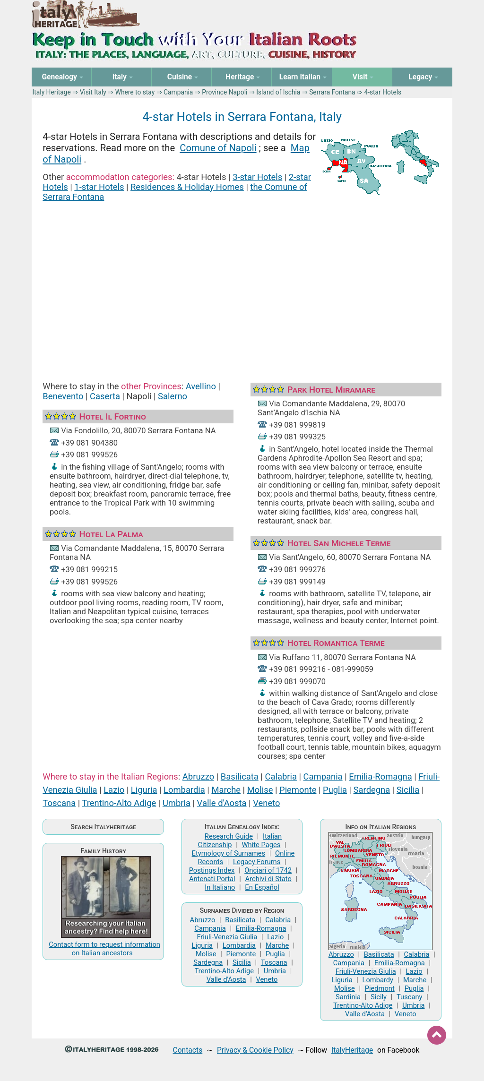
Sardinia (348, 997)
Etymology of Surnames (229, 853)
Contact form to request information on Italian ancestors (104, 948)
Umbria (176, 803)
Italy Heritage (52, 92)
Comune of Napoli (218, 148)
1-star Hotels (99, 187)
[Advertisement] (242, 280)
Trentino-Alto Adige (119, 803)
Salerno (172, 396)
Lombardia (184, 790)
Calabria (280, 776)
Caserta (105, 396)
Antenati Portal (212, 879)
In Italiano (220, 887)
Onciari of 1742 (268, 870)
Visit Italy (93, 92)
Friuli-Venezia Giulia (227, 937)
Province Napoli (224, 92)
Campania (178, 92)
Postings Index (212, 870)
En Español (262, 887)
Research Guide (229, 836)
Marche (226, 790)
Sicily (379, 997)
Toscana (59, 803)
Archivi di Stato (268, 879)
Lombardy (378, 980)
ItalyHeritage (352, 1050)
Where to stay (135, 92)
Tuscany (410, 997)
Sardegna (372, 790)
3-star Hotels (257, 177)
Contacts (188, 1050)
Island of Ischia (278, 92)
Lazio (114, 790)
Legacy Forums (256, 862)
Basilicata (240, 776)
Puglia (335, 790)
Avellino (201, 386)
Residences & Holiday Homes (187, 187)
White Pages (261, 845)
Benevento (63, 396)
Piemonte (297, 790)
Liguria (144, 790)
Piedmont (380, 988)
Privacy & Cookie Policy (255, 1050)
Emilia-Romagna (380, 776)
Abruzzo (198, 776)
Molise (260, 790)
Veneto (266, 803)
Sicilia (408, 790)
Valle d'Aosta (222, 803)
